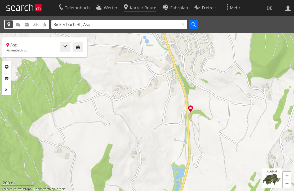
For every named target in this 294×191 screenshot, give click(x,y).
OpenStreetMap (44, 189)
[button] (287, 176)
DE (269, 8)
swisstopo (25, 189)
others (61, 189)
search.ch (10, 189)
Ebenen (6, 78)
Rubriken (6, 66)
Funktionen (6, 90)
